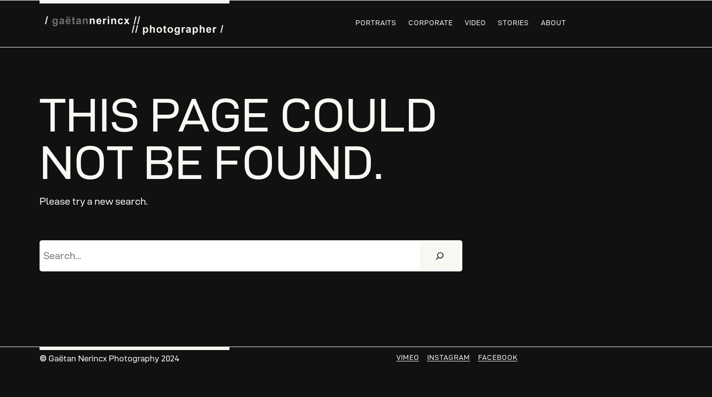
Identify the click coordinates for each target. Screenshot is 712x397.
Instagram (448, 357)
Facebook (498, 357)
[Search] (440, 256)
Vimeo (408, 357)
